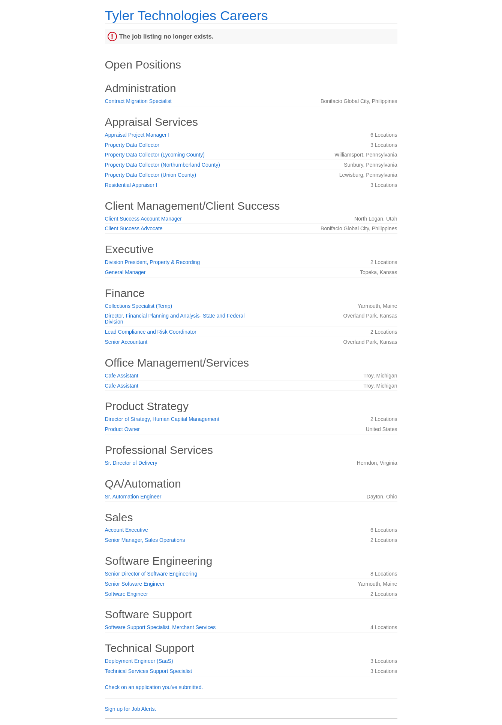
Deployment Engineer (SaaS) (139, 661)
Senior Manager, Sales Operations (145, 540)
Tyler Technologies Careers (186, 15)
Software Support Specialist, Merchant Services (160, 627)
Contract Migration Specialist (138, 101)
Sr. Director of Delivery (131, 463)
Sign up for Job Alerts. (130, 709)
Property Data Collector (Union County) (150, 175)
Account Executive (126, 530)
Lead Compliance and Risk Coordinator (150, 332)
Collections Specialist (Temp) (138, 306)
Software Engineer (126, 594)
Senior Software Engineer (135, 584)
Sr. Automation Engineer (133, 497)
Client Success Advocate (134, 228)
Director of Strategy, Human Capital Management (162, 419)
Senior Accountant (126, 342)
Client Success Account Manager (143, 219)
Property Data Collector (132, 145)
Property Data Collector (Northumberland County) (162, 165)
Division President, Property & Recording (152, 262)
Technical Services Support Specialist (148, 671)
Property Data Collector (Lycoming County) (155, 155)
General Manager (125, 272)
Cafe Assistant (122, 376)
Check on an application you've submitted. (154, 687)
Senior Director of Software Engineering (151, 574)
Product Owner (122, 429)
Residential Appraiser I (131, 185)
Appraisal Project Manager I (137, 135)
